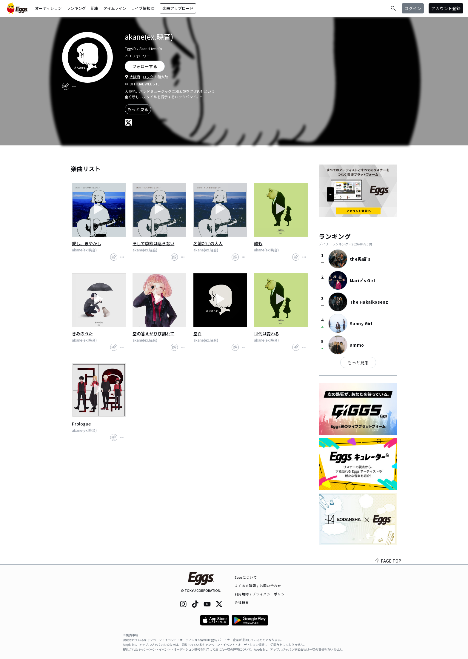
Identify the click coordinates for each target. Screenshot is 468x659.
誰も (258, 243)
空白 (197, 334)
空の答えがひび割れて (153, 334)
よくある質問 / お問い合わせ (258, 585)
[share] (65, 86)
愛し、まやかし (86, 243)
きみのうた (82, 334)
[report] (74, 86)
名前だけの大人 (208, 243)
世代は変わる (266, 334)
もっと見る (137, 109)
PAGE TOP (388, 561)
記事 (94, 8)
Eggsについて (246, 577)
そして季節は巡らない (153, 243)
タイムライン (114, 8)
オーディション (48, 8)
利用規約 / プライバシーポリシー (262, 594)
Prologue (81, 424)
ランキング (76, 8)
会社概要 (242, 602)
